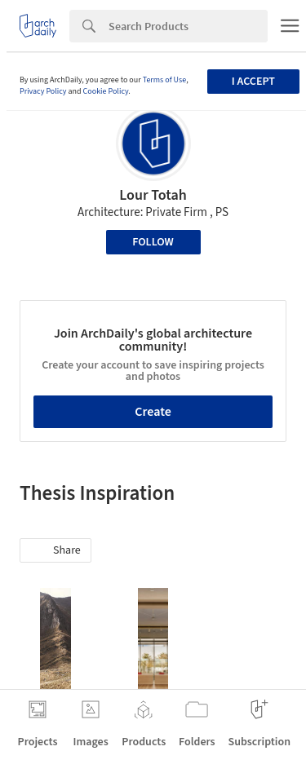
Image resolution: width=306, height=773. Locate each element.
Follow (153, 242)
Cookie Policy (106, 91)
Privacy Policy (43, 91)
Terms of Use (165, 80)
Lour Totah (153, 195)
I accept (253, 81)
